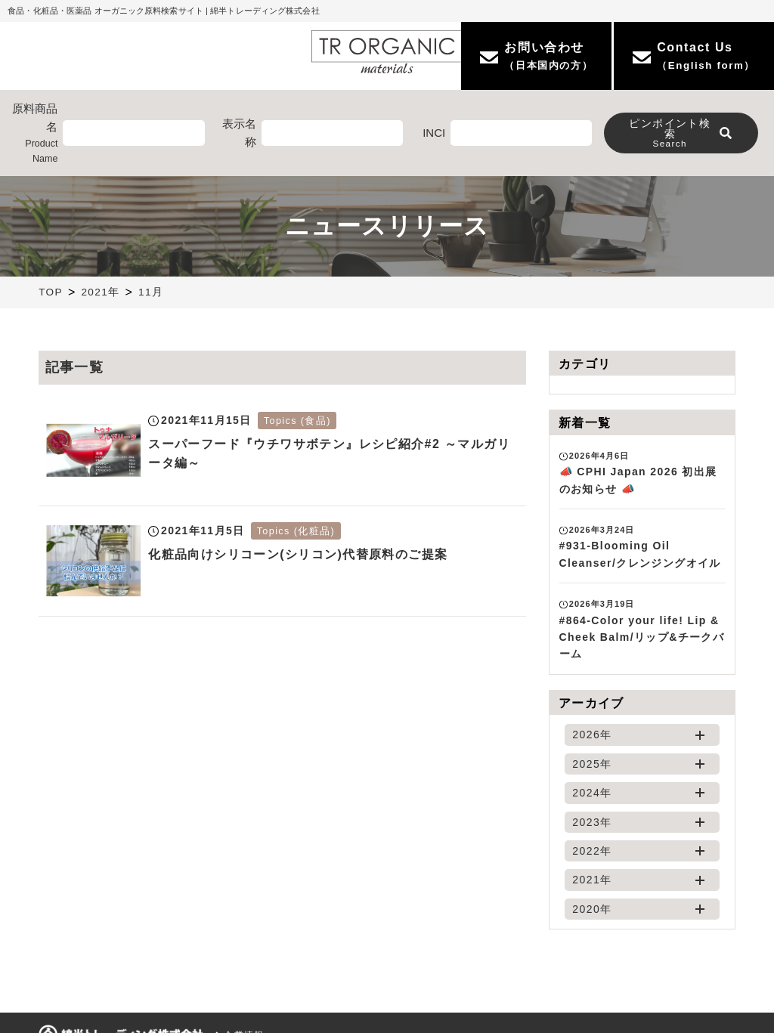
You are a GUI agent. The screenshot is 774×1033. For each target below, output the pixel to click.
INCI (434, 132)
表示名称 (239, 132)
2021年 (100, 292)
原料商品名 (30, 134)
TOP (51, 292)
